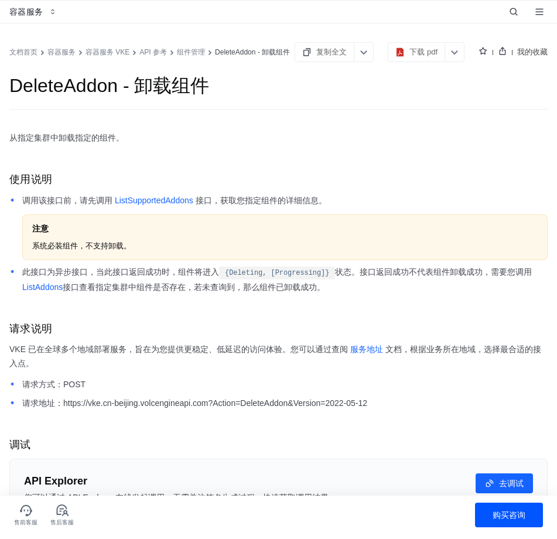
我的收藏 (532, 51)
